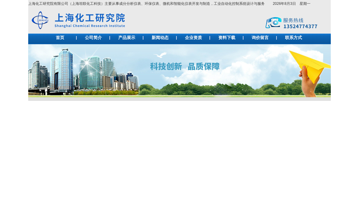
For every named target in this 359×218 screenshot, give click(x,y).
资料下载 (226, 37)
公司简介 (93, 37)
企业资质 (193, 37)
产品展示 (126, 37)
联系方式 (293, 37)
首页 (60, 37)
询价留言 (260, 37)
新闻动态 (160, 37)
